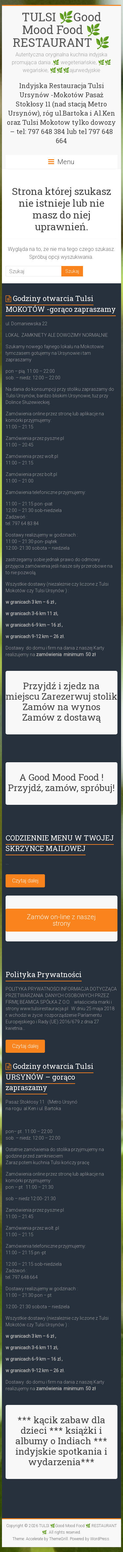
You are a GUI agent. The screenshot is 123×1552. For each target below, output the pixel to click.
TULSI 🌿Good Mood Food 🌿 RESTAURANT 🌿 (61, 29)
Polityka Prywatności (44, 974)
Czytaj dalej (25, 881)
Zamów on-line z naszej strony (61, 920)
